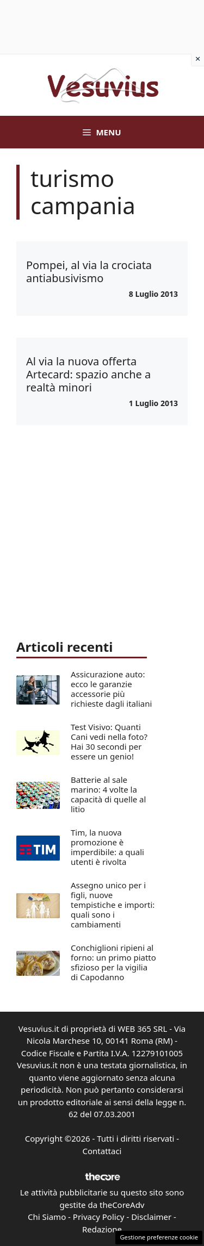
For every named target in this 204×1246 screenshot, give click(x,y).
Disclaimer (151, 1216)
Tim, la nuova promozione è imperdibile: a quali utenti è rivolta (107, 847)
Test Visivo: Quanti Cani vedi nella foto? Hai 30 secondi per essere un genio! (109, 741)
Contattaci (102, 1150)
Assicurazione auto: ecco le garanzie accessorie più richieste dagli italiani (111, 689)
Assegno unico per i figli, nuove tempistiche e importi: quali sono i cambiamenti (112, 905)
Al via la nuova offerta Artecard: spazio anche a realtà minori (88, 374)
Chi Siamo (47, 1216)
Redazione (102, 1229)
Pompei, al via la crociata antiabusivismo (89, 271)
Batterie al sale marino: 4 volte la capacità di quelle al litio (108, 794)
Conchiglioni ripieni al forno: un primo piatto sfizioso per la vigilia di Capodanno (113, 962)
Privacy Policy (99, 1216)
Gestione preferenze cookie (159, 1237)
